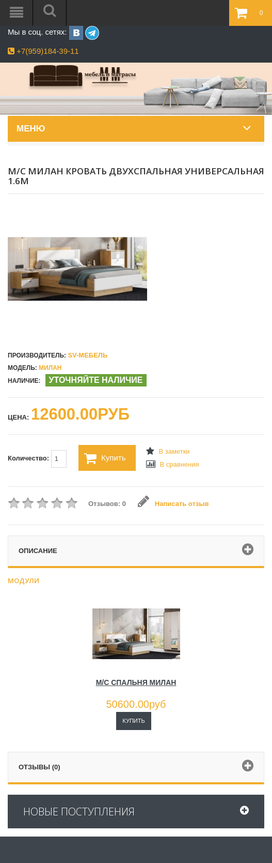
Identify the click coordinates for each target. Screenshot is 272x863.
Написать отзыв (173, 504)
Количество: (37, 459)
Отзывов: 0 (107, 504)
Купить (104, 458)
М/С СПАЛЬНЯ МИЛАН (136, 682)
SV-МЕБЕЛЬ (87, 355)
